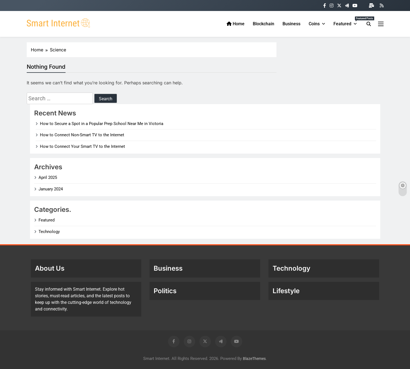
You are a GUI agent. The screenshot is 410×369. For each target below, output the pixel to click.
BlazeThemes (254, 358)
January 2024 (51, 189)
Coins (314, 23)
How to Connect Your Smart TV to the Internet (82, 146)
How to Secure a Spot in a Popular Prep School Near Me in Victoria (101, 123)
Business (291, 23)
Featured (347, 21)
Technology (49, 231)
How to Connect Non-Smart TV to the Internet (82, 134)
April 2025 (48, 177)
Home (236, 23)
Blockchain (263, 23)
